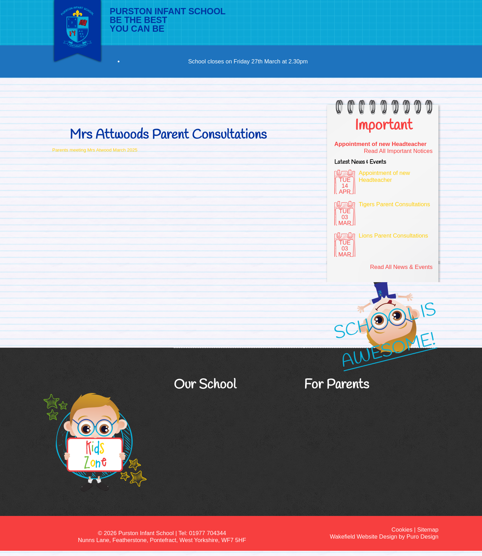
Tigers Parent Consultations (394, 204)
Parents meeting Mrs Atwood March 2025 (94, 150)
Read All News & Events (401, 267)
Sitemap (427, 529)
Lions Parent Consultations (393, 235)
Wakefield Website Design (363, 536)
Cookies (401, 529)
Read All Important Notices (398, 151)
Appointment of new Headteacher (380, 144)
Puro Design (422, 536)
